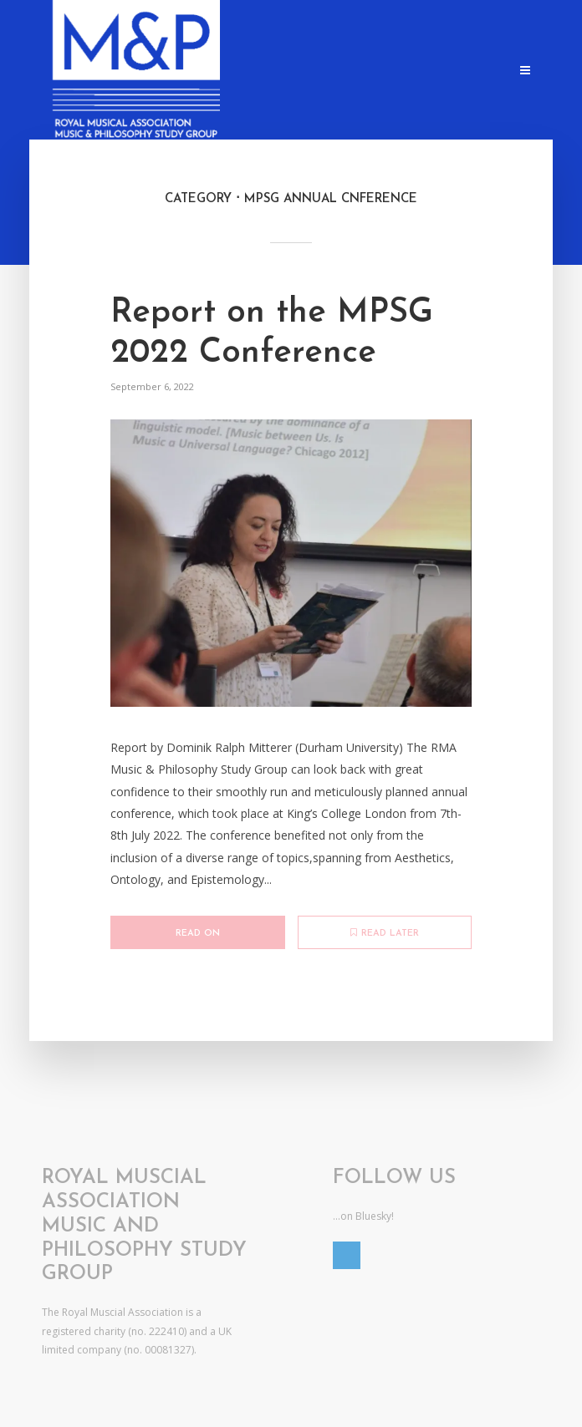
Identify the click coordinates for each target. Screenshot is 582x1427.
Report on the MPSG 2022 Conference (271, 333)
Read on (198, 933)
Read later (384, 933)
